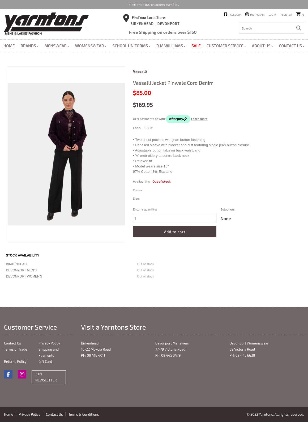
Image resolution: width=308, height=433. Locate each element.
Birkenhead (142, 24)
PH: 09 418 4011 (93, 355)
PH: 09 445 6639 (242, 355)
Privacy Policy (49, 343)
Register (286, 14)
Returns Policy (15, 361)
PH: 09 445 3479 (168, 355)
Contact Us (292, 45)
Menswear (57, 45)
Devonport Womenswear (248, 343)
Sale (196, 45)
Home (9, 45)
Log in (272, 14)
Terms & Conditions (84, 414)
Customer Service (226, 45)
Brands (29, 45)
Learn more (199, 118)
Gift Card (45, 361)
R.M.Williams (171, 45)
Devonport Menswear (172, 343)
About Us (262, 45)
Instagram (257, 14)
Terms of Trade (15, 349)
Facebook (235, 14)
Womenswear (90, 45)
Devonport (168, 24)
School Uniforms (131, 45)
